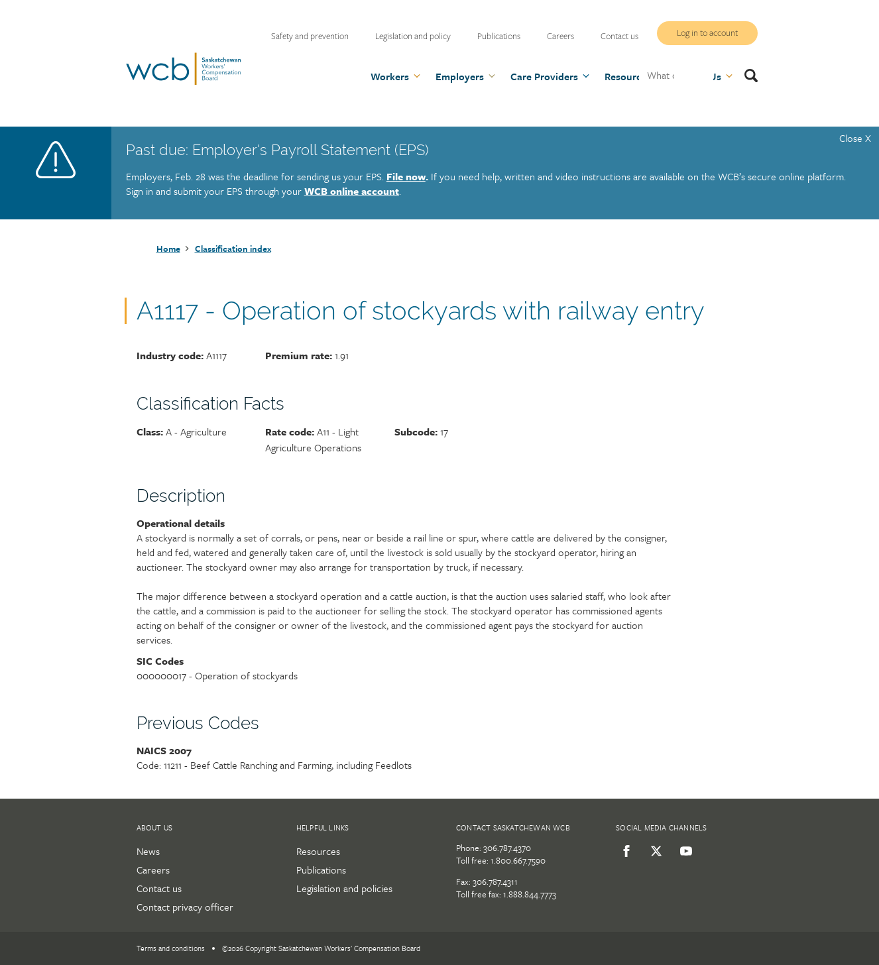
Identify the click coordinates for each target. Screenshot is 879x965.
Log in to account (707, 33)
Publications (498, 36)
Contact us (619, 36)
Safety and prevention (310, 36)
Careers (560, 36)
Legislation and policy (413, 36)
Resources (318, 851)
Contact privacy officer (185, 906)
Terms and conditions (171, 948)
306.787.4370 (507, 847)
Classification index (233, 248)
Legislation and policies (344, 888)
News (148, 851)
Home (168, 248)
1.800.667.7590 (518, 860)
